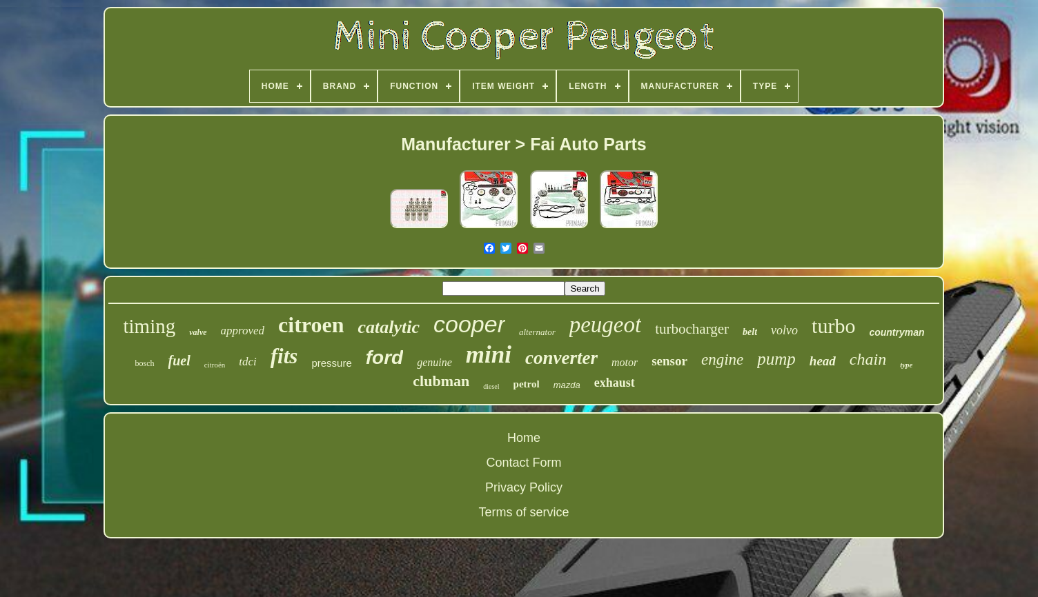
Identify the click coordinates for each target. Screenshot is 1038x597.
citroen (311, 324)
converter (561, 357)
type (906, 365)
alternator (537, 332)
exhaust (614, 382)
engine (722, 359)
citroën (215, 365)
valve (197, 332)
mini (488, 354)
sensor (669, 361)
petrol (526, 383)
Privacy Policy (523, 487)
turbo (833, 325)
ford (384, 357)
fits (284, 356)
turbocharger (692, 329)
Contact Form (523, 462)
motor (624, 362)
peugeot (605, 324)
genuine (434, 362)
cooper (469, 324)
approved (243, 330)
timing (149, 326)
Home (523, 438)
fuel (179, 360)
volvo (784, 330)
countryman (896, 332)
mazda (567, 385)
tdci (248, 361)
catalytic (389, 327)
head (823, 361)
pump (776, 359)
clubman (441, 380)
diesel (491, 386)
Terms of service (523, 512)
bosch (145, 363)
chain (868, 359)
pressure (331, 363)
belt (750, 332)
